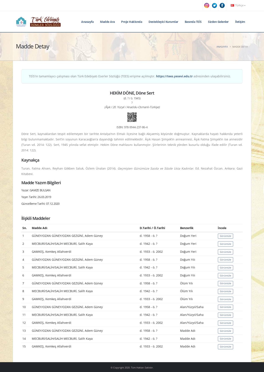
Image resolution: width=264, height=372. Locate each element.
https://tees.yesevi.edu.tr (174, 76)
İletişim (240, 22)
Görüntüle (225, 235)
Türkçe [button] (238, 5)
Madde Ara (107, 22)
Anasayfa (87, 22)
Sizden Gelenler (218, 22)
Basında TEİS (193, 22)
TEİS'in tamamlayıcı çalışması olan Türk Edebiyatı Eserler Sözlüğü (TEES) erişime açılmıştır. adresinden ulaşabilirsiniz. (130, 76)
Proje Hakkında (131, 22)
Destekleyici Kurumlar (163, 22)
